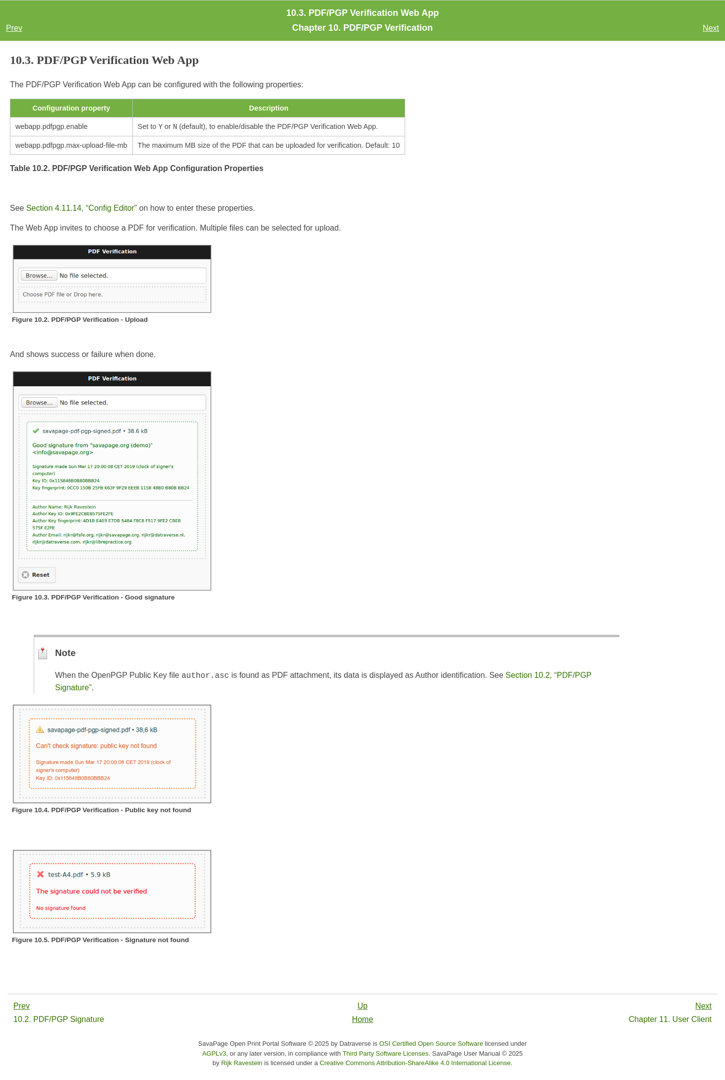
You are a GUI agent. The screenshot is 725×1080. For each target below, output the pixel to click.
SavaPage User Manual (466, 1054)
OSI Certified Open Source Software (431, 1044)
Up (362, 1007)
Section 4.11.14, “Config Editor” (81, 209)
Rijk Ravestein (241, 1064)
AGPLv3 (214, 1054)
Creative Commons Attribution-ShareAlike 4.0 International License (415, 1064)
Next (711, 28)
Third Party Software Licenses (385, 1054)
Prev (14, 28)
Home (362, 1020)
